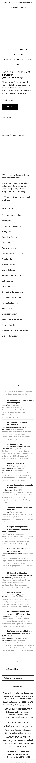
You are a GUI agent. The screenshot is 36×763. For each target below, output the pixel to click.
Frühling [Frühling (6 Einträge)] (10, 705)
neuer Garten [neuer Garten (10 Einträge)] (25, 726)
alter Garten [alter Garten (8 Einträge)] (22, 693)
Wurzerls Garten (9, 270)
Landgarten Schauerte (11, 226)
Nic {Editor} (9, 534)
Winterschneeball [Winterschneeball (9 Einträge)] (23, 740)
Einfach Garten (8, 265)
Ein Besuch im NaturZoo (17, 573)
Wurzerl (7, 512)
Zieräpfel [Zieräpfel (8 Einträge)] (21, 746)
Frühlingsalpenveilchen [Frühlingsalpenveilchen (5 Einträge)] (24, 705)
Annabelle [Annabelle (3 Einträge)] (30, 693)
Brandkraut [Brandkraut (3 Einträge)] (30, 696)
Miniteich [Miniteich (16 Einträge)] (10, 726)
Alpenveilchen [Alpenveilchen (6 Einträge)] (9, 693)
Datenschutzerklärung (18, 754)
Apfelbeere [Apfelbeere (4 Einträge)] (6, 696)
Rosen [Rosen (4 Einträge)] (13, 730)
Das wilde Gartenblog (11, 297)
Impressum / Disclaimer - (18, 751)
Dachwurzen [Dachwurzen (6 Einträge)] (25, 699)
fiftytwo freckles (9, 325)
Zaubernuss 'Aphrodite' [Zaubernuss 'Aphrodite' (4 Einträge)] (18, 743)
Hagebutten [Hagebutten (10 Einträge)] (25, 708)
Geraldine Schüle (9, 237)
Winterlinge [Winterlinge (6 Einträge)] (8, 741)
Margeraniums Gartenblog (18, 28)
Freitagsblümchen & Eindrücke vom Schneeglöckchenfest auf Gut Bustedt (17, 633)
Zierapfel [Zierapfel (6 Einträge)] (30, 743)
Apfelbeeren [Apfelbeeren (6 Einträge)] (15, 696)
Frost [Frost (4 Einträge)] (5, 705)
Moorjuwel (6, 232)
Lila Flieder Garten (10, 336)
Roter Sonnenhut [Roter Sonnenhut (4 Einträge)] (21, 730)
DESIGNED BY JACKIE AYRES (18, 762)
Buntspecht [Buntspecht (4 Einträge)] (9, 699)
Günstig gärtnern (9, 287)
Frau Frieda (7, 259)
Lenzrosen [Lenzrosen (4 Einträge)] (13, 720)
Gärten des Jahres (14, 444)
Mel (6, 405)
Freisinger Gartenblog (11, 215)
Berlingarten (7, 308)
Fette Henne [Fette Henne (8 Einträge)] (26, 702)
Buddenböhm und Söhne (13, 275)
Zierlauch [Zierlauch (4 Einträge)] (13, 747)
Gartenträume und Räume (13, 254)
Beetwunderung (9, 248)
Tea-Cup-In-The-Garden (12, 319)
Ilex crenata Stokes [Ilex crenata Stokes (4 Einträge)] (22, 714)
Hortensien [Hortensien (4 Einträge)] (11, 714)
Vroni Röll (6, 243)
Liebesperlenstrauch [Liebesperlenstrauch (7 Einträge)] (18, 722)
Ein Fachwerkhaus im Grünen (15, 330)
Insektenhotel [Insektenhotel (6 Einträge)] (9, 717)
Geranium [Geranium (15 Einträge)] (11, 708)
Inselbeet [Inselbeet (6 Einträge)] (20, 717)
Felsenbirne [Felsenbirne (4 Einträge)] (16, 702)
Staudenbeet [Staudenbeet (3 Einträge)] (28, 733)
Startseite (6, 91)
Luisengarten (7, 281)
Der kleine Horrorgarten (12, 292)
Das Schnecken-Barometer (18, 612)
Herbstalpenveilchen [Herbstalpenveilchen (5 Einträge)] (13, 712)
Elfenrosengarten (9, 314)
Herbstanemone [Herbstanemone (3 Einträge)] (26, 712)
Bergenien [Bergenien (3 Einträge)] (24, 696)
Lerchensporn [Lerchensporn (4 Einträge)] (21, 720)
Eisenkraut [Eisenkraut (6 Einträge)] (7, 702)
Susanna (8, 490)
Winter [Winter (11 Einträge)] (26, 736)
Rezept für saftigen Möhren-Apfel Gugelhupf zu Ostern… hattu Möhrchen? (16, 529)
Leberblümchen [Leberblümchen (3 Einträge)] (28, 717)
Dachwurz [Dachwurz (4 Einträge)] (16, 699)
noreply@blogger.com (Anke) (15, 554)
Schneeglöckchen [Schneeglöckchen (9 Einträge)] (14, 733)
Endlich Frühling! (14, 592)
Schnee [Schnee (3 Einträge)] (29, 730)
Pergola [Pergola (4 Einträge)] (7, 730)
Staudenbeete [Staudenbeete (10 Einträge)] (13, 736)
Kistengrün (7, 221)
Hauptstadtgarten (10, 303)
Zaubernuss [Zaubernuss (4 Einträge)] (6, 743)
